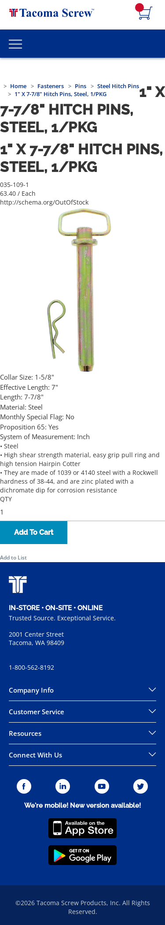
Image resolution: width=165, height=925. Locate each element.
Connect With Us (35, 754)
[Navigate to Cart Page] (145, 13)
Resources (25, 733)
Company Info (31, 690)
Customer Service (36, 711)
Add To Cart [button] (33, 532)
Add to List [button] (13, 557)
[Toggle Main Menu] (15, 43)
